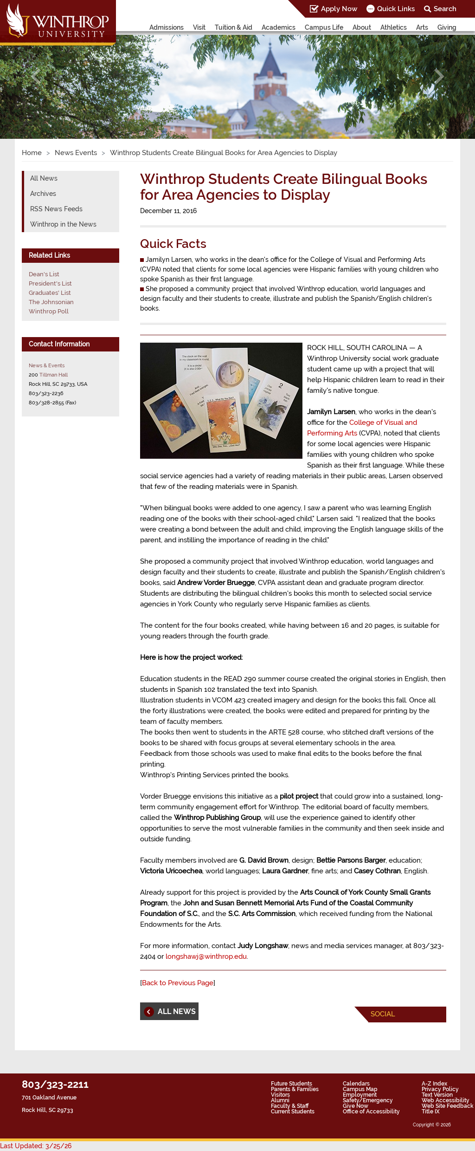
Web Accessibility (445, 1100)
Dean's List (44, 274)
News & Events (46, 365)
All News (44, 178)
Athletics (393, 27)
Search (445, 9)
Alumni (280, 1100)
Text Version (437, 1095)
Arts (422, 27)
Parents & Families (295, 1089)
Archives (43, 193)
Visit (199, 27)
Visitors (280, 1095)
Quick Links (396, 9)
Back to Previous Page (177, 983)
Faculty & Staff (289, 1106)
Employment (360, 1095)
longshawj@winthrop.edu (206, 956)
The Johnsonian (51, 302)
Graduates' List (50, 292)
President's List (50, 283)
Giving (446, 27)
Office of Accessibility (371, 1111)
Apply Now (339, 9)
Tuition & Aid (233, 27)
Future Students (291, 1083)
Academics (278, 27)
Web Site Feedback (448, 1106)
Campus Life (324, 27)
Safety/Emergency (368, 1100)
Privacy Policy (440, 1089)
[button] (35, 76)
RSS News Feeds (56, 209)
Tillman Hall (53, 374)
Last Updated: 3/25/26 (35, 1146)
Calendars (356, 1083)
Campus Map (360, 1089)
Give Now (355, 1106)
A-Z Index (434, 1083)
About (362, 27)
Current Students (293, 1111)
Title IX (431, 1111)
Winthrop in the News (63, 224)
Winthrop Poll (49, 311)
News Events (76, 153)
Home (32, 153)
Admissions (166, 27)
